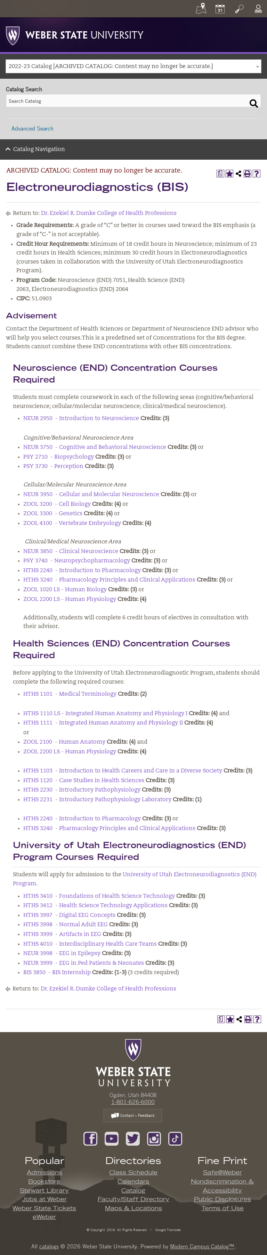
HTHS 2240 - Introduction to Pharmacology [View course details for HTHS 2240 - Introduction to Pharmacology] (82, 571)
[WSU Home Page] (133, 1062)
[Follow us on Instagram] (154, 1138)
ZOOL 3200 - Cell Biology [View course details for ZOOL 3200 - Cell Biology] (57, 504)
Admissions (44, 1172)
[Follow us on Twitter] (133, 1138)
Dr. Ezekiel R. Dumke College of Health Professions (109, 213)
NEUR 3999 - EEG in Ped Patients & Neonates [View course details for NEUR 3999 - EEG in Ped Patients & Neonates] (83, 963)
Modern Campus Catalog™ (202, 1246)
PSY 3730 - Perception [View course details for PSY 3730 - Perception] (53, 466)
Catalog (133, 1191)
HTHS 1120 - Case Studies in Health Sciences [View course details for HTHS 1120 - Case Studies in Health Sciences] (83, 781)
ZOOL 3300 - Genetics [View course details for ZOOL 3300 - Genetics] (52, 514)
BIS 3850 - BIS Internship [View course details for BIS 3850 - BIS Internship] (57, 973)
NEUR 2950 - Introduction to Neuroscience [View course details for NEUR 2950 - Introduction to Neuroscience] (81, 418)
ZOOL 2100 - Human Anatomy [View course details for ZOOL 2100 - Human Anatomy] (64, 742)
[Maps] (201, 8)
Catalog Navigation (39, 149)
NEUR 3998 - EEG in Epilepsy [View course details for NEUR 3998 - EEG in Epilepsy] (61, 953)
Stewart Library (44, 1191)
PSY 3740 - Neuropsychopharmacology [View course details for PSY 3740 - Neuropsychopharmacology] (76, 561)
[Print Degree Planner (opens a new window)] (220, 173)
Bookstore (44, 1182)
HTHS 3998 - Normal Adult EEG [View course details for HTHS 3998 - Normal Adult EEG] (65, 925)
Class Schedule (133, 1172)
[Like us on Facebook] (90, 1138)
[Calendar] (220, 8)
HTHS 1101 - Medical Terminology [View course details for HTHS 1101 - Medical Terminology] (69, 694)
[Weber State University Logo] (74, 34)
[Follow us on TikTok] (175, 1138)
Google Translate (167, 1229)
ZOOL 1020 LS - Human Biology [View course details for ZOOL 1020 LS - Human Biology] (65, 590)
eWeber (44, 1217)
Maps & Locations (133, 1208)
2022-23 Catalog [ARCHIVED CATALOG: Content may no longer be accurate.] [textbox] (111, 66)
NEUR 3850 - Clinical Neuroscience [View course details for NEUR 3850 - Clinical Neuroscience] (70, 551)
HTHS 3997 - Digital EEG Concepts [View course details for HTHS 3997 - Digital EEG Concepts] (69, 915)
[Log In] (258, 8)
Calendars (133, 1182)
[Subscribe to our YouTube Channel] (112, 1138)
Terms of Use (222, 1208)
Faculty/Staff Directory (133, 1199)
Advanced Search (32, 128)
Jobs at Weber (44, 1199)
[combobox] (133, 66)
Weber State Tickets (44, 1208)
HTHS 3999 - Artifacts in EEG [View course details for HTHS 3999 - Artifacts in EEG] (62, 934)
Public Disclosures (222, 1199)
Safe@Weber (222, 1172)
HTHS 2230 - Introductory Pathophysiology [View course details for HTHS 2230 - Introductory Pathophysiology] (81, 790)
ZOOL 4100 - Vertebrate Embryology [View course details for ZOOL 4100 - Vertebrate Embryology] (72, 523)
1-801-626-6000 (133, 1101)
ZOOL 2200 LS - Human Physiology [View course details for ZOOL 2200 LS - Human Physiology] (69, 599)
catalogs (49, 1246)
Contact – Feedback (133, 1116)
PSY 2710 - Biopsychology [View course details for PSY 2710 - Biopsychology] (58, 457)
